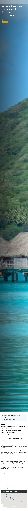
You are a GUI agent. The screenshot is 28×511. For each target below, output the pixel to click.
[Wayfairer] (5, 2)
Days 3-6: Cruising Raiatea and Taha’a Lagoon (11, 430)
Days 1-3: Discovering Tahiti (7, 428)
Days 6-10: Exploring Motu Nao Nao (9, 432)
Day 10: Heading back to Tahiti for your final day (12, 434)
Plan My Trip (5, 22)
